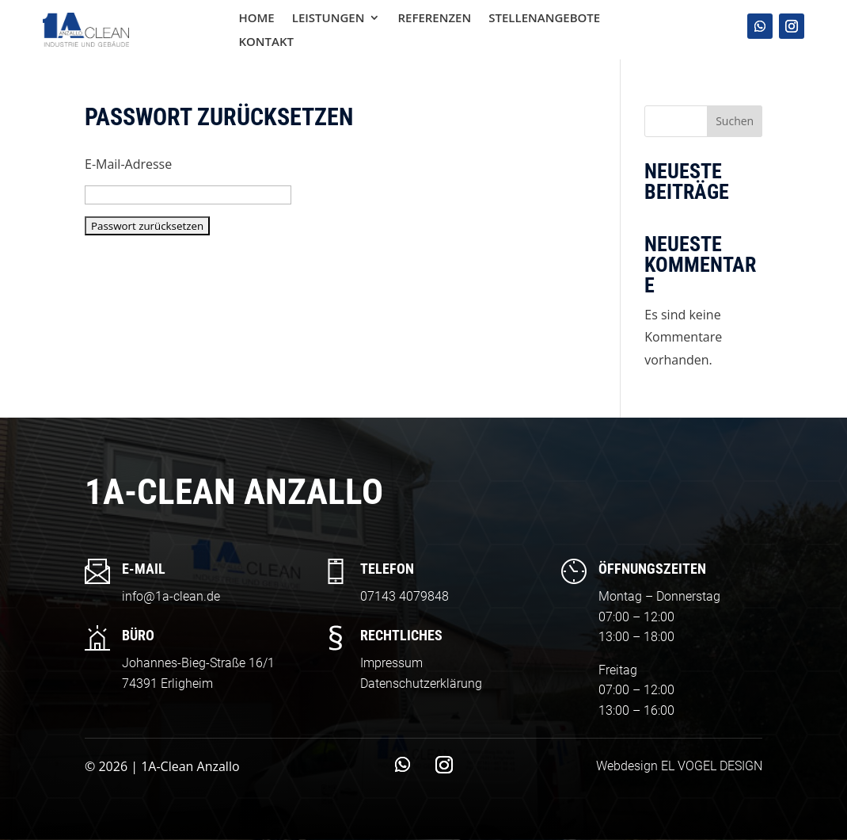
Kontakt (266, 42)
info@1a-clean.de (171, 596)
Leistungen (328, 18)
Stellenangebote (544, 18)
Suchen (735, 120)
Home (256, 18)
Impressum (391, 662)
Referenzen (434, 18)
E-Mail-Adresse (128, 164)
